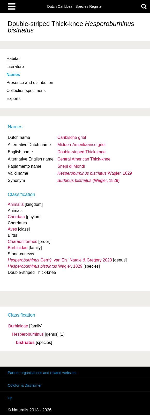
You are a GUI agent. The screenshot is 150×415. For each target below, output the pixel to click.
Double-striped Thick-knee (81, 152)
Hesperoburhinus (28, 334)
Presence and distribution (29, 82)
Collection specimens (26, 90)
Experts (13, 98)
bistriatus (25, 343)
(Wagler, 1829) (88, 180)
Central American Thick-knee (83, 159)
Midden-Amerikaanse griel (81, 144)
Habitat (13, 58)
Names (13, 74)
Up (10, 398)
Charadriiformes (22, 241)
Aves (12, 229)
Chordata (16, 217)
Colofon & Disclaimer (25, 385)
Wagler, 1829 (94, 173)
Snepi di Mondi (71, 166)
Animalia (16, 204)
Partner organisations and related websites (42, 373)
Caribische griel (71, 137)
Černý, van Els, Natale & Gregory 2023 (60, 260)
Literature (15, 66)
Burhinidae (18, 326)
